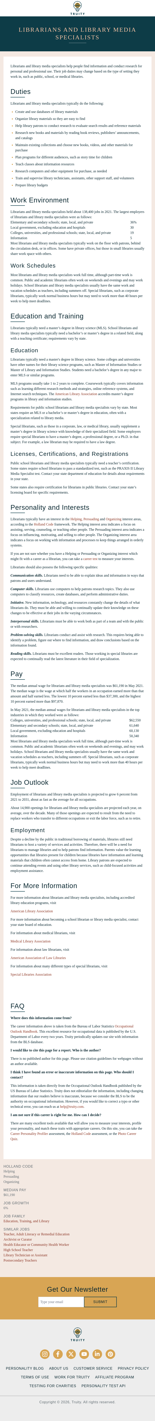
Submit (100, 1302)
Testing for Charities (52, 1386)
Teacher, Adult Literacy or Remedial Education (36, 1234)
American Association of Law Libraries (38, 958)
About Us (58, 1368)
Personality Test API (104, 1386)
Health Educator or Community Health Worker (36, 1244)
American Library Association (76, 394)
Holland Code (43, 524)
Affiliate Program (114, 1377)
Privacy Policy (133, 1368)
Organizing (114, 519)
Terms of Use (35, 1377)
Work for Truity (72, 1377)
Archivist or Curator (17, 1239)
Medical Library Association (30, 941)
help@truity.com (72, 1106)
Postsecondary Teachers (20, 1260)
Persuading (91, 519)
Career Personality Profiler (29, 1134)
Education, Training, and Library (26, 1221)
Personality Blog (25, 1368)
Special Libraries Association (31, 974)
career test (90, 559)
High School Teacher (18, 1250)
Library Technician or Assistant (25, 1255)
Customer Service (92, 1368)
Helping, (76, 519)
